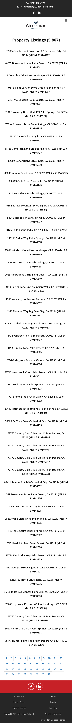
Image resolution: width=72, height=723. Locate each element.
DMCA (53, 702)
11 (55, 658)
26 (25, 668)
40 (49, 674)
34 (13, 674)
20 (49, 663)
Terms (53, 696)
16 (25, 663)
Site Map (53, 708)
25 (19, 668)
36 (25, 674)
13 (7, 663)
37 (31, 674)
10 (49, 658)
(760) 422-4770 (35, 3)
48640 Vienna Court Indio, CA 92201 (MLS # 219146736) (36, 173)
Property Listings (19, 708)
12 (61, 658)
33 (7, 674)
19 (43, 663)
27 (31, 668)
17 (31, 663)
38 (37, 674)
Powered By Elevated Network (53, 720)
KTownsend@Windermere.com (35, 6)
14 (13, 663)
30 (49, 668)
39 (43, 674)
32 (61, 668)
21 (55, 663)
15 (19, 663)
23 (7, 668)
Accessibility (19, 696)
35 (19, 674)
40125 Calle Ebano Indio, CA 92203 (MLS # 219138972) (36, 229)
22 (61, 663)
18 (37, 663)
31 (55, 668)
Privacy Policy (19, 702)
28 (37, 668)
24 (13, 668)
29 (43, 668)
